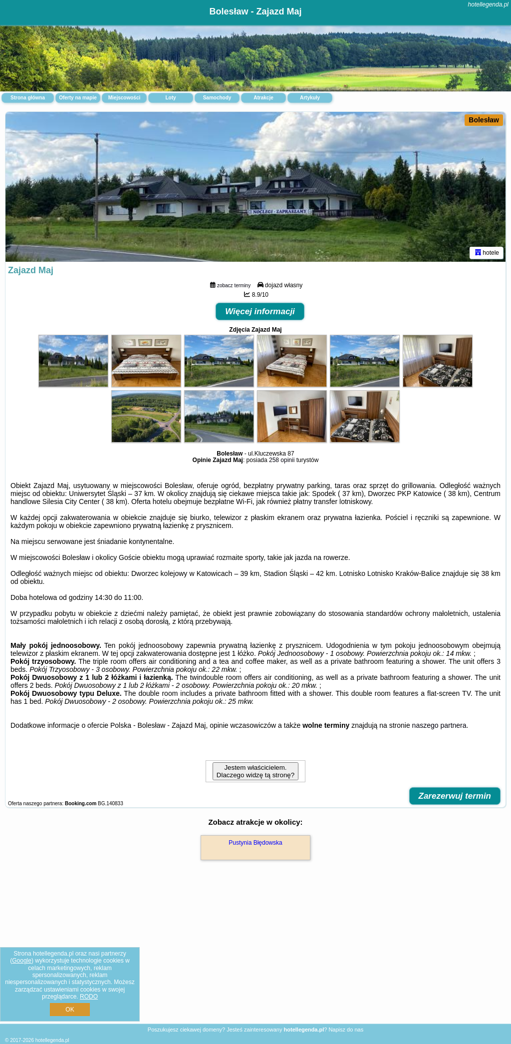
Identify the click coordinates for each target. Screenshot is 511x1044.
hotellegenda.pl (488, 4)
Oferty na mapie (78, 97)
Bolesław (484, 120)
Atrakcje (263, 97)
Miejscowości (124, 97)
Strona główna (27, 97)
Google (21, 960)
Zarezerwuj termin (455, 796)
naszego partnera (439, 725)
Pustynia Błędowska (255, 842)
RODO (89, 996)
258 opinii (281, 460)
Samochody (217, 97)
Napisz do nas (345, 1030)
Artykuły (310, 97)
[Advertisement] (255, 953)
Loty (170, 97)
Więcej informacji (260, 311)
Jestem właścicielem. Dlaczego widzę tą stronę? (255, 771)
